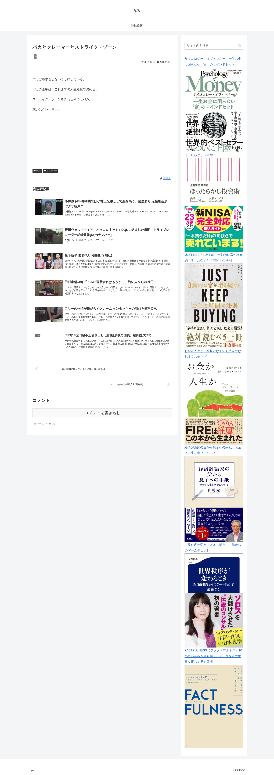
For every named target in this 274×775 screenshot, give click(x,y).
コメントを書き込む (102, 418)
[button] (240, 46)
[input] (214, 46)
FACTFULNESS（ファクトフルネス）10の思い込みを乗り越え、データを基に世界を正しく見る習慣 (213, 656)
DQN (37, 171)
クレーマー (50, 171)
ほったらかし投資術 (199, 155)
